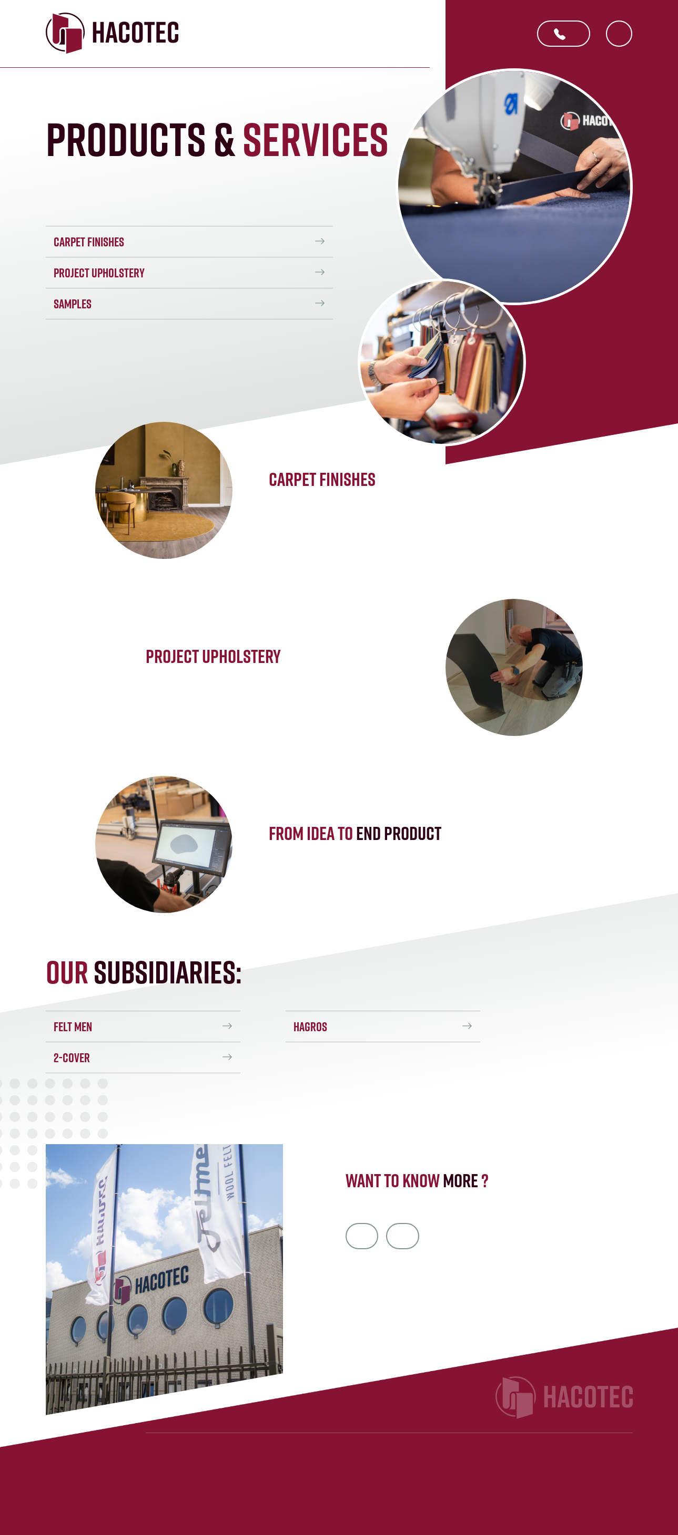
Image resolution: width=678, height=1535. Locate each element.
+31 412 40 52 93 (404, 1235)
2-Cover (72, 1057)
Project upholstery (99, 273)
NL (619, 34)
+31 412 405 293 (559, 35)
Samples (73, 304)
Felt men (73, 1026)
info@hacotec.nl (362, 1235)
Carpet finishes (89, 242)
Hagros (311, 1026)
